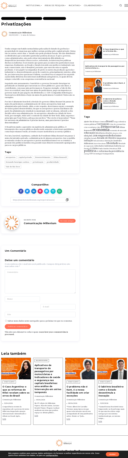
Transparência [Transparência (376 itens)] (108, 154)
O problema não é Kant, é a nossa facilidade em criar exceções (78, 383)
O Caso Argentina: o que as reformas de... (113, 50)
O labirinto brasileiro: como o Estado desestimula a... (112, 101)
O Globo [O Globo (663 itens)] (94, 148)
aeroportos (10, 157)
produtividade (53, 162)
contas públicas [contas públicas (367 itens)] (90, 124)
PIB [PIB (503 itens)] (119, 148)
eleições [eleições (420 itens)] (108, 133)
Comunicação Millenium (20, 33)
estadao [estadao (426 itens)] (87, 138)
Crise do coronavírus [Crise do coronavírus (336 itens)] (117, 124)
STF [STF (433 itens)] (91, 154)
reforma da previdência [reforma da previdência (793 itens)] (111, 151)
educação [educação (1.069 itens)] (89, 132)
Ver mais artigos (67, 221)
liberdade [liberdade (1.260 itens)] (112, 143)
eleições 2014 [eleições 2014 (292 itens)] (117, 133)
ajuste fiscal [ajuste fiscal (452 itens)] (89, 122)
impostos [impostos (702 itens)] (121, 138)
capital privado (25, 157)
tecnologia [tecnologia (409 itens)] (97, 154)
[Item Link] (93, 51)
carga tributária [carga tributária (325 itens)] (120, 122)
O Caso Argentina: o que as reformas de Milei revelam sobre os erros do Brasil (16, 383)
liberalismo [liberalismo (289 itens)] (102, 143)
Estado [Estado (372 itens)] (94, 138)
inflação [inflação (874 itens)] (88, 140)
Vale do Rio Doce (13, 167)
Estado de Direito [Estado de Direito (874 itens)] (106, 138)
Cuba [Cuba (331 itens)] (98, 127)
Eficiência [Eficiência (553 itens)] (100, 133)
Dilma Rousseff (60, 157)
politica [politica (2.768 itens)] (90, 151)
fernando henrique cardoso (17, 162)
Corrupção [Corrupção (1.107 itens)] (103, 124)
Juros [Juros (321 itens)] (96, 143)
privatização (38, 162)
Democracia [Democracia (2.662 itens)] (110, 127)
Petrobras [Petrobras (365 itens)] (113, 148)
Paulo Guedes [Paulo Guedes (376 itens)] (103, 148)
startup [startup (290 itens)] (86, 154)
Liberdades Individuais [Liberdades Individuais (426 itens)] (104, 146)
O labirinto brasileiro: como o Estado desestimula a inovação (111, 383)
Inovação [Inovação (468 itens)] (109, 141)
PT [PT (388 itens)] (97, 151)
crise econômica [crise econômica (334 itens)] (90, 127)
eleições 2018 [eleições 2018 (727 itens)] (90, 135)
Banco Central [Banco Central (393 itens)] (100, 122)
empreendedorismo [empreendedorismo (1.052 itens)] (109, 135)
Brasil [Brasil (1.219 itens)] (109, 121)
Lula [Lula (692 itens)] (116, 146)
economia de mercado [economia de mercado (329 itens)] (118, 130)
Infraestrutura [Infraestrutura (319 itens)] (98, 141)
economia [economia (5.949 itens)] (101, 130)
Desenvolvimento (42, 157)
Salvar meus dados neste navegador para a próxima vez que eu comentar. (40, 313)
